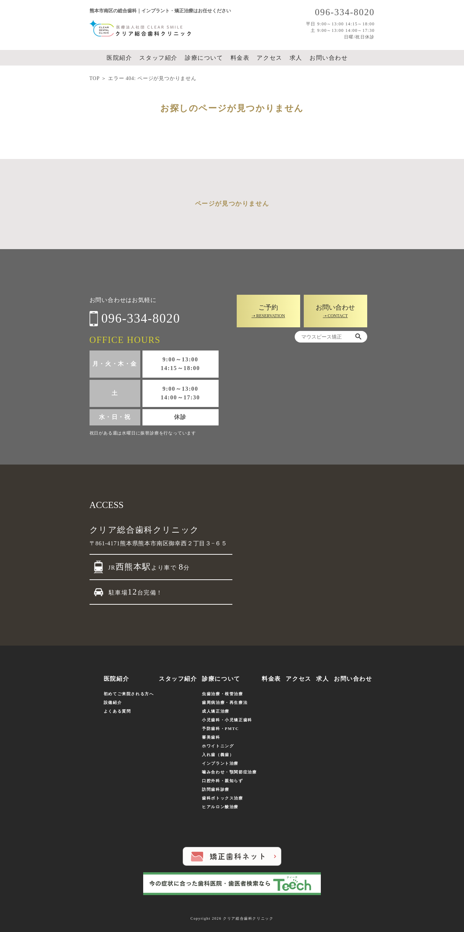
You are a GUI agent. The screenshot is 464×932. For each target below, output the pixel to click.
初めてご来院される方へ (129, 694)
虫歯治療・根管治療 (222, 694)
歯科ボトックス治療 (222, 798)
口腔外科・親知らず (222, 780)
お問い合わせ (329, 58)
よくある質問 (117, 711)
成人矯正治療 (215, 711)
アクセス (269, 58)
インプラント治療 (220, 763)
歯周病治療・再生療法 (225, 702)
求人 (296, 58)
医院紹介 (119, 58)
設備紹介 (113, 702)
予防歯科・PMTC (220, 728)
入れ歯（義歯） (218, 754)
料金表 (240, 58)
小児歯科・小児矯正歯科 (227, 720)
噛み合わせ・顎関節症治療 (229, 772)
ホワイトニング (218, 746)
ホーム (95, 58)
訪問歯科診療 (215, 789)
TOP (95, 78)
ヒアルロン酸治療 (220, 807)
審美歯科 (211, 737)
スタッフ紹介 (158, 58)
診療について (204, 58)
